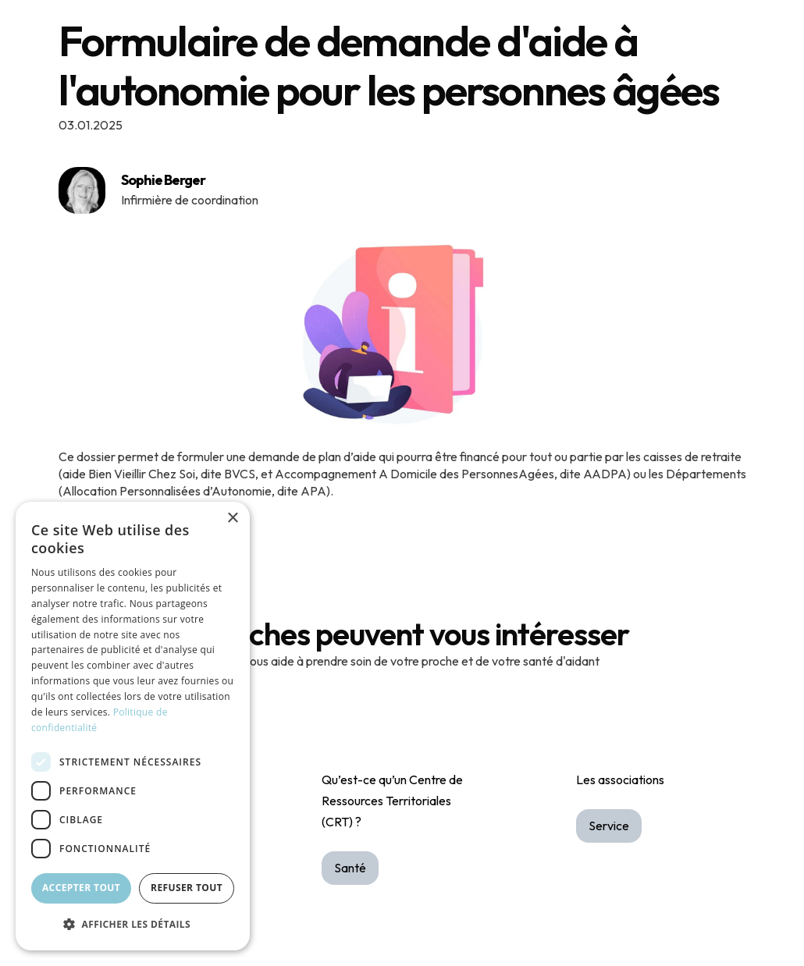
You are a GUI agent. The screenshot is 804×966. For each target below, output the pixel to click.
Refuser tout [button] (186, 887)
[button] (132, 924)
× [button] (232, 518)
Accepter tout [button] (81, 887)
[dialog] (133, 726)
